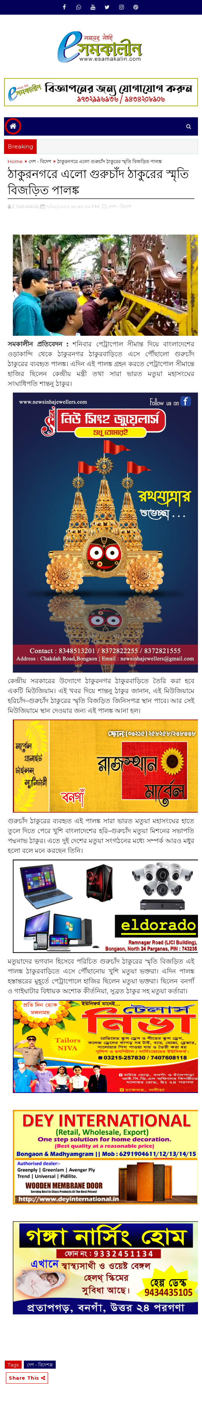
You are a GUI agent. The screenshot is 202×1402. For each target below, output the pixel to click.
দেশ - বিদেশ (40, 161)
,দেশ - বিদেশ (120, 206)
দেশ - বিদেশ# (40, 1365)
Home (15, 161)
